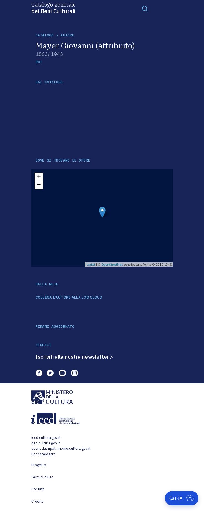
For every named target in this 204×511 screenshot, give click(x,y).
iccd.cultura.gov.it (46, 437)
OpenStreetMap (112, 264)
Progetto (38, 465)
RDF (39, 62)
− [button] (39, 185)
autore (67, 35)
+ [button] (39, 177)
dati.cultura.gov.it (45, 443)
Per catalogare (43, 454)
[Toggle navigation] (145, 8)
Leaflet (90, 264)
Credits (37, 501)
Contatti (38, 489)
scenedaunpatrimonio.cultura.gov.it (60, 448)
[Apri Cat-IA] (181, 498)
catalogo (45, 35)
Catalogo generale (53, 7)
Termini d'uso (42, 477)
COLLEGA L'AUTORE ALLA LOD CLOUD (69, 297)
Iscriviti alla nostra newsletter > (74, 356)
